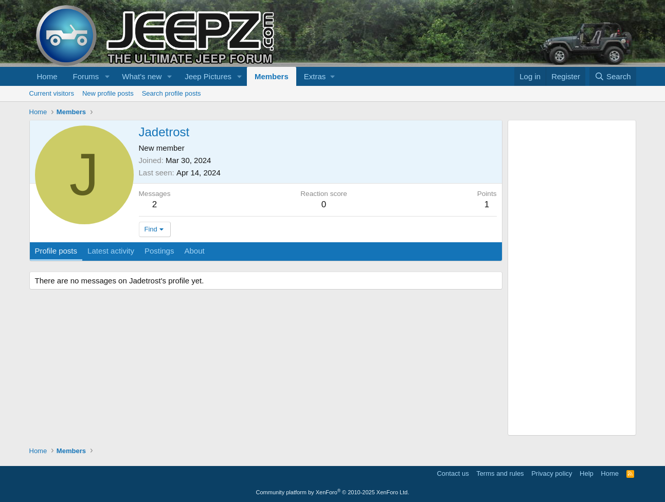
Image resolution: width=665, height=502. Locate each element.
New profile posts (108, 93)
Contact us (453, 473)
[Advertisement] (572, 277)
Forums (86, 76)
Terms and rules (500, 473)
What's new (141, 76)
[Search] (612, 76)
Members (272, 76)
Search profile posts (171, 93)
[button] (107, 76)
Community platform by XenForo (332, 492)
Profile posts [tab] (56, 250)
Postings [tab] (159, 250)
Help (587, 473)
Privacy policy (551, 473)
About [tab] (194, 250)
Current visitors (51, 93)
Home (47, 76)
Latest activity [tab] (110, 250)
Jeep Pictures (208, 76)
